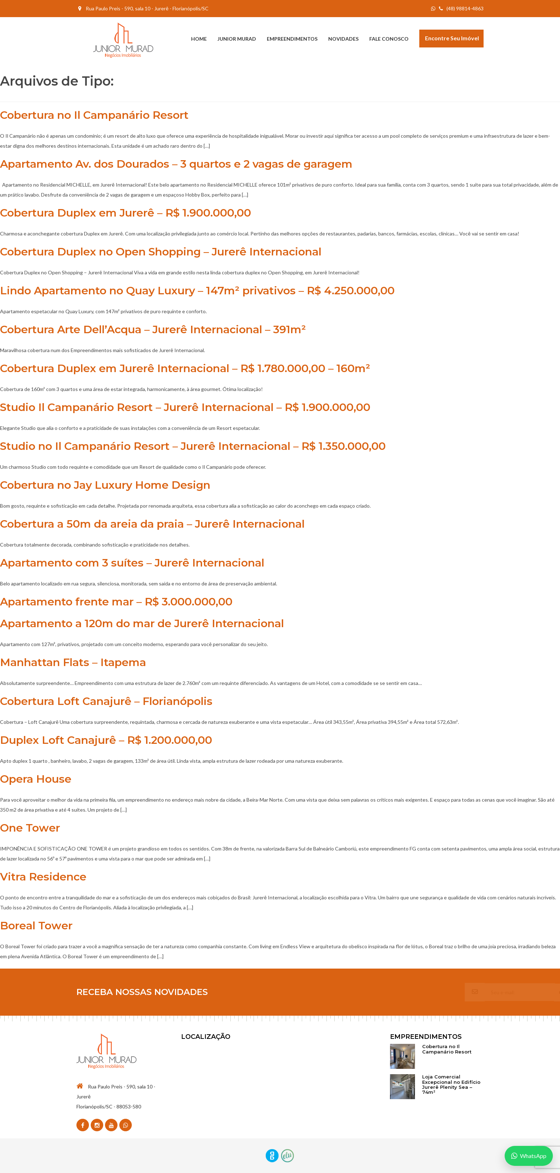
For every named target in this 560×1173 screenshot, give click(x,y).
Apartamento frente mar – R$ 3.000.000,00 (116, 601)
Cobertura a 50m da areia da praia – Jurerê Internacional (152, 523)
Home (199, 39)
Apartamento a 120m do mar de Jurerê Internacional (142, 623)
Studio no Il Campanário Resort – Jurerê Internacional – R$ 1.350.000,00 (193, 446)
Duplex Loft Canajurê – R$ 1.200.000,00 (106, 740)
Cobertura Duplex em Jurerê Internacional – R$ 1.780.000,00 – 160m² (185, 368)
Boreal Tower (36, 925)
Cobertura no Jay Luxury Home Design (105, 485)
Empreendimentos (292, 39)
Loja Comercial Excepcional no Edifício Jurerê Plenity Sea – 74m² (451, 1084)
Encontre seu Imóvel (452, 38)
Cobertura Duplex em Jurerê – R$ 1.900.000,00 (125, 212)
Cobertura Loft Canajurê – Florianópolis (106, 701)
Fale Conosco (389, 39)
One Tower (30, 827)
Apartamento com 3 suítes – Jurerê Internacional (132, 562)
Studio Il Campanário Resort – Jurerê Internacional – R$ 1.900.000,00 (185, 407)
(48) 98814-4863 (461, 8)
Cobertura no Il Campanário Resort (94, 115)
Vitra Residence (43, 876)
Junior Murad (237, 39)
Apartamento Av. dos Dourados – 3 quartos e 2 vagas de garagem (176, 164)
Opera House (35, 779)
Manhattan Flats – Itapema (73, 662)
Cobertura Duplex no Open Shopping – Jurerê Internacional (160, 251)
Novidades (343, 39)
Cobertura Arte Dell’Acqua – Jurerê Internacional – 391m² (153, 329)
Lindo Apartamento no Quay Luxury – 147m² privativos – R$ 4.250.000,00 (197, 290)
